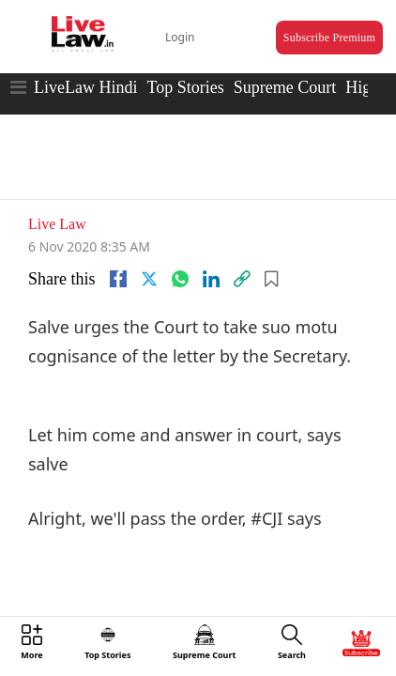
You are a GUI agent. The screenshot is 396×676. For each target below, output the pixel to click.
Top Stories (184, 70)
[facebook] (118, 248)
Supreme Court (285, 70)
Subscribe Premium (312, 24)
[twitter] (149, 248)
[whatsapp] (180, 248)
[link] (242, 248)
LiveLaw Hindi (85, 70)
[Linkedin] (211, 248)
